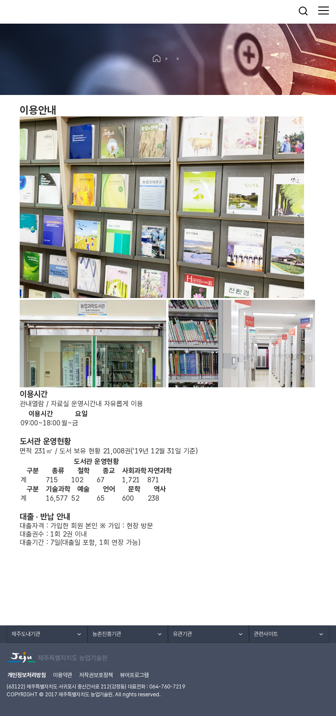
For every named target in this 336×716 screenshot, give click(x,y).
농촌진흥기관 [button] (106, 634)
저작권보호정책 (96, 675)
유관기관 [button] (182, 634)
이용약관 (62, 675)
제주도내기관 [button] (25, 634)
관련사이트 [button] (266, 634)
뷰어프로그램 (134, 675)
